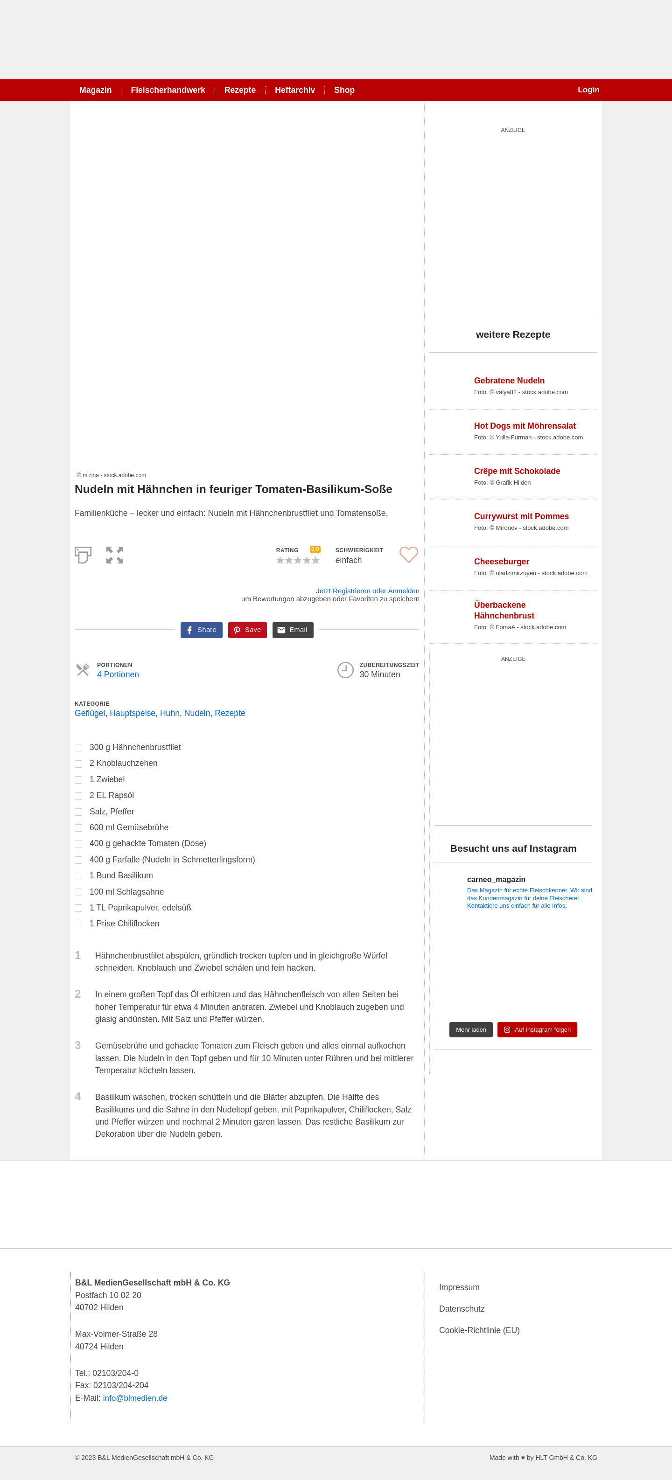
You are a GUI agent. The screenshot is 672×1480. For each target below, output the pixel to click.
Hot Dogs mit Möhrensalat (525, 426)
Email (298, 629)
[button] (114, 553)
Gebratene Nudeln (509, 380)
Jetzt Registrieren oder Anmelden (368, 591)
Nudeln (197, 713)
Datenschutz (462, 1309)
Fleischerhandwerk (168, 90)
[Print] (83, 553)
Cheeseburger (501, 561)
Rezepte (240, 90)
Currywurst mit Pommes (521, 516)
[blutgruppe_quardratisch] (513, 738)
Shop (344, 90)
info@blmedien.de (136, 1398)
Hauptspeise (132, 713)
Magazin (95, 90)
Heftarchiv (295, 90)
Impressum (459, 1287)
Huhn (170, 713)
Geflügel (90, 713)
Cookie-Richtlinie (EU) (479, 1330)
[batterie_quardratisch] (513, 219)
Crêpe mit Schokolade (517, 471)
